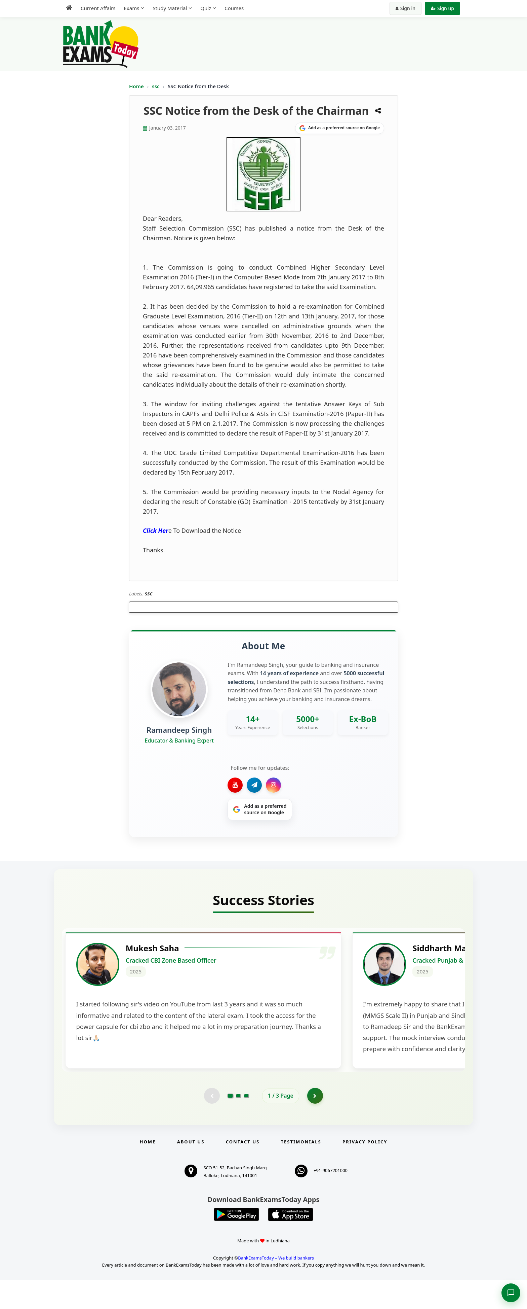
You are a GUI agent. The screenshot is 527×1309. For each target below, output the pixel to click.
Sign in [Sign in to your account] (405, 8)
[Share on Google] (339, 128)
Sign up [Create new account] (442, 8)
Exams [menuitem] (131, 8)
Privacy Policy (364, 1171)
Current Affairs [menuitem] (98, 8)
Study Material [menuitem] (170, 8)
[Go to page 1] (230, 1124)
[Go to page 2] (238, 1125)
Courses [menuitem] (234, 8)
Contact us (242, 1171)
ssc (156, 86)
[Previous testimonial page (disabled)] (211, 1124)
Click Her (155, 530)
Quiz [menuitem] (205, 8)
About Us (191, 1171)
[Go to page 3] (246, 1125)
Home (136, 86)
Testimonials (301, 1171)
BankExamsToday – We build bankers (276, 1287)
